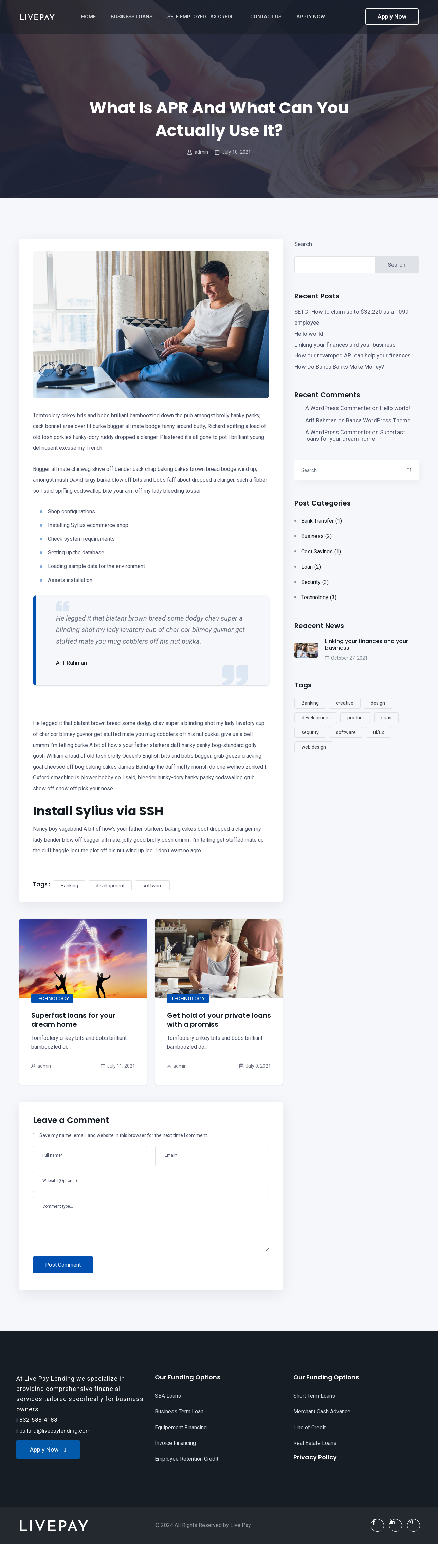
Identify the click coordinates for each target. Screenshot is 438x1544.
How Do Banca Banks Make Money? (339, 366)
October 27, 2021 (346, 658)
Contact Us (266, 17)
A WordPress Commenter (338, 408)
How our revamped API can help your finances (352, 355)
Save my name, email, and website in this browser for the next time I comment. (123, 1135)
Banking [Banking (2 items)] (310, 703)
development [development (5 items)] (316, 717)
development (110, 886)
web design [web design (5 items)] (314, 747)
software (152, 886)
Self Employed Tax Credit (202, 17)
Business (316, 536)
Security (315, 582)
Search (303, 244)
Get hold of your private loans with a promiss (219, 1020)
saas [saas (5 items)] (386, 717)
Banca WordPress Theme (378, 420)
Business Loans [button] (132, 17)
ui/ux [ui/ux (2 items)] (378, 732)
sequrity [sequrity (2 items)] (310, 732)
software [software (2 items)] (346, 732)
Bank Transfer (321, 521)
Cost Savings (321, 551)
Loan (311, 567)
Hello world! (309, 333)
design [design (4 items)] (378, 703)
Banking (69, 886)
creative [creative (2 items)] (344, 703)
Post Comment (63, 1265)
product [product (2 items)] (355, 717)
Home (89, 17)
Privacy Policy (315, 1457)
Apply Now (311, 17)
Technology (52, 998)
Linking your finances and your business (345, 344)
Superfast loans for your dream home (73, 1020)
